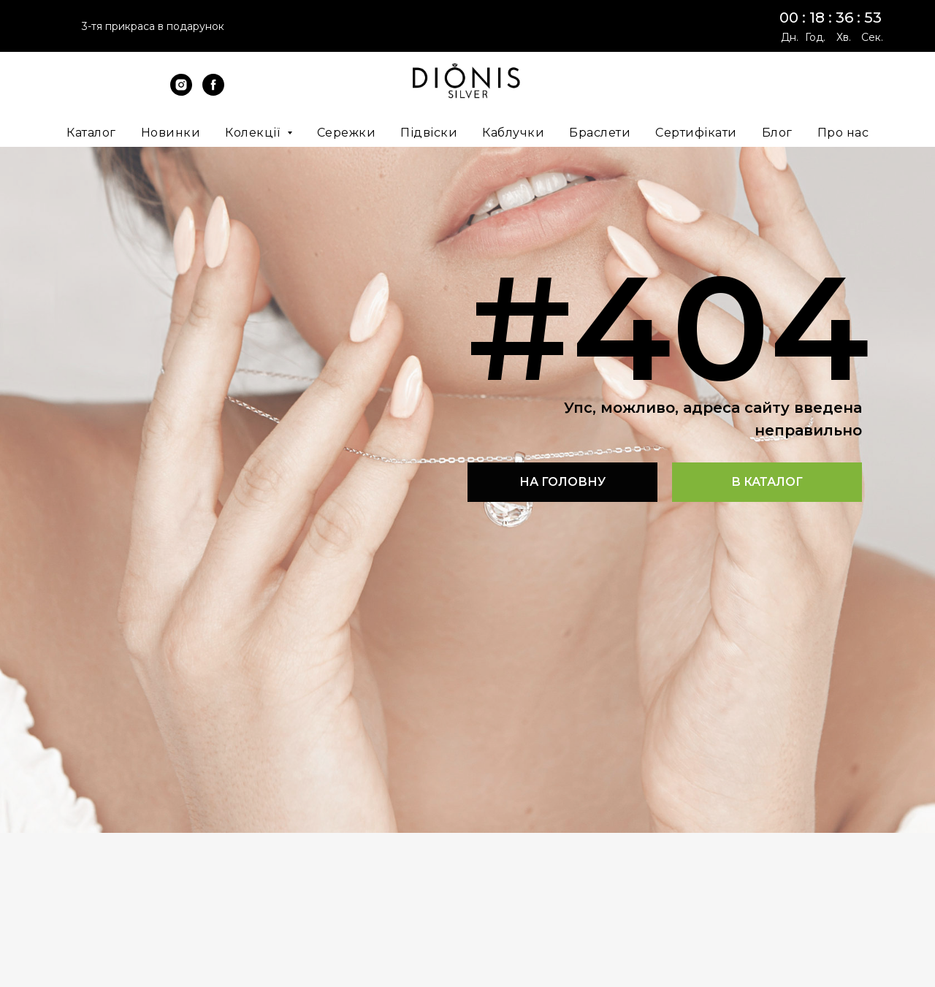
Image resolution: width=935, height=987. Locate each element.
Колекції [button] (254, 133)
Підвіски (428, 133)
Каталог (91, 133)
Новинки (171, 133)
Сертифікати (696, 133)
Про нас (843, 133)
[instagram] (181, 91)
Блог (777, 133)
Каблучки (513, 133)
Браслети (599, 133)
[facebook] (213, 91)
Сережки (346, 133)
